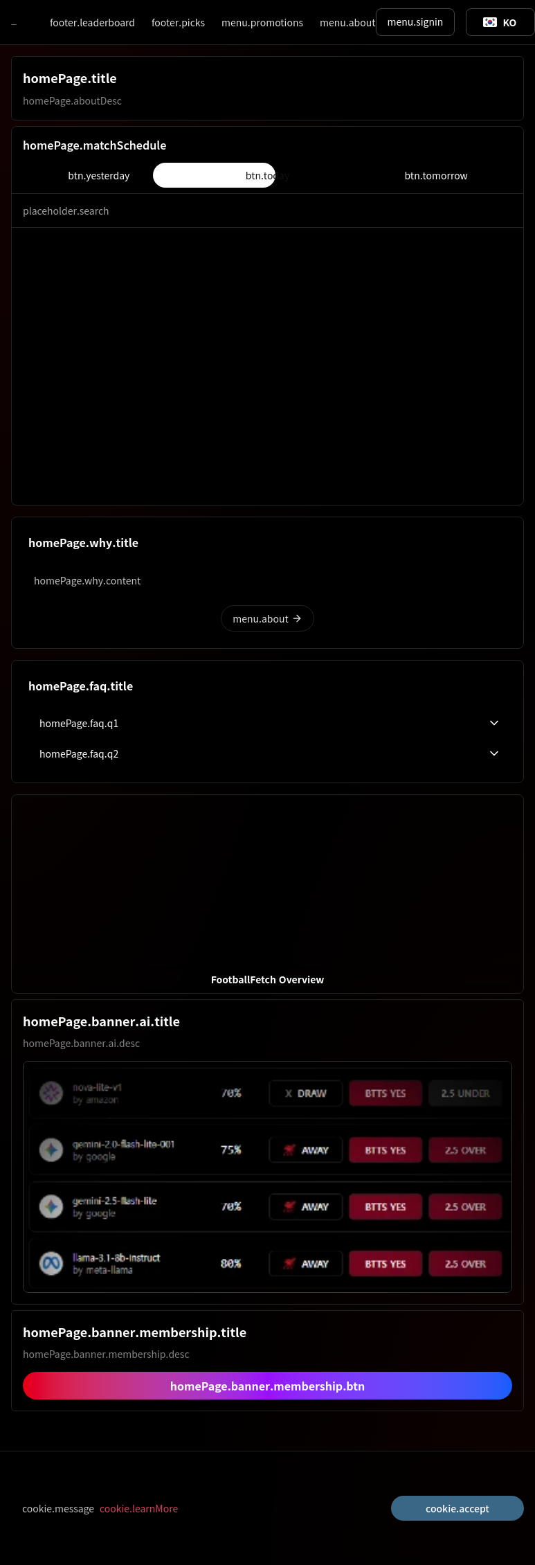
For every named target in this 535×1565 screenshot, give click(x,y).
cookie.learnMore (139, 1508)
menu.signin (416, 21)
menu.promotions (262, 22)
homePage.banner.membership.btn (267, 1385)
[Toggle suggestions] (499, 22)
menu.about (347, 22)
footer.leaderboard (92, 22)
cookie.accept (457, 1508)
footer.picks (178, 22)
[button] (267, 894)
